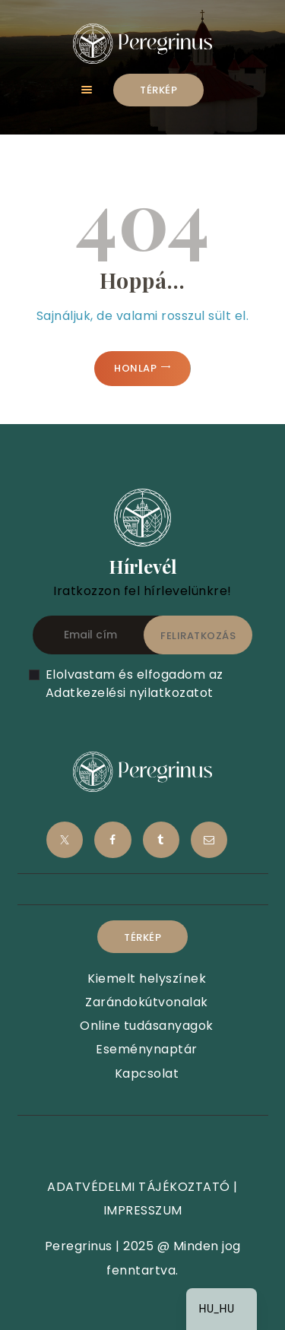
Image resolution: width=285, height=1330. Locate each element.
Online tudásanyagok (147, 1025)
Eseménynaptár (147, 1049)
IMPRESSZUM (142, 1210)
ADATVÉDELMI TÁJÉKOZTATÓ (138, 1186)
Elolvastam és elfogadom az (134, 683)
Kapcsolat (147, 1073)
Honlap (135, 368)
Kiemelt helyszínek (146, 978)
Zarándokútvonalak (146, 1002)
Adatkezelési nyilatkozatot (130, 692)
